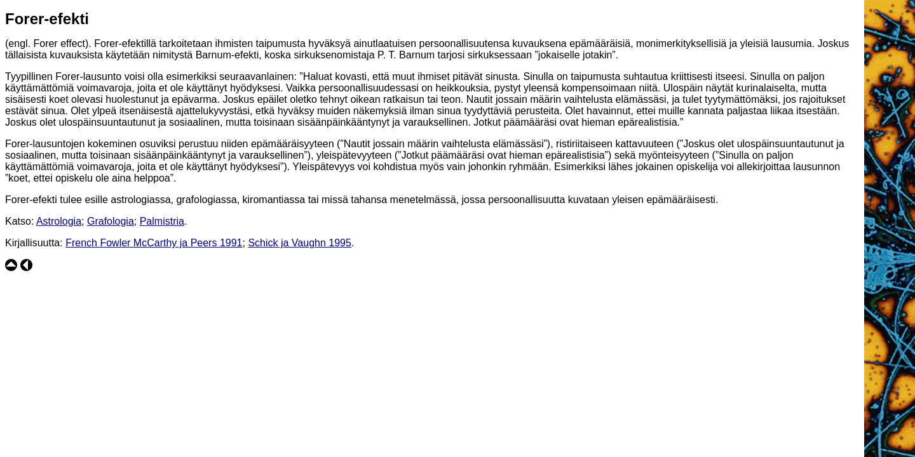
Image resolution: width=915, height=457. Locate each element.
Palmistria (162, 221)
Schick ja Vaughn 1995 (299, 242)
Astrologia (58, 221)
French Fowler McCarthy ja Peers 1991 (153, 242)
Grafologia (110, 221)
